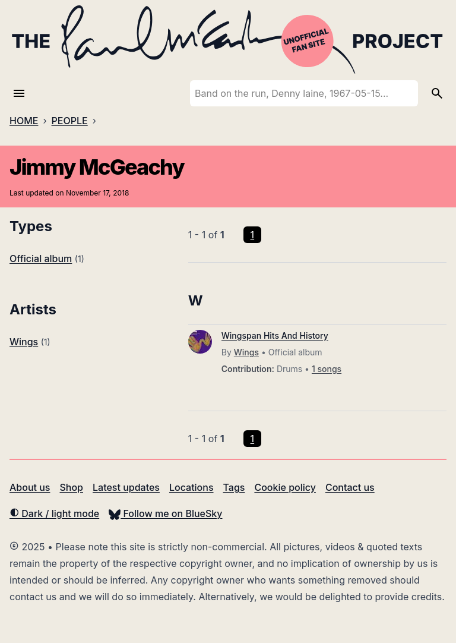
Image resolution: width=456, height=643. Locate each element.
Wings (24, 342)
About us (30, 487)
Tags (234, 487)
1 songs (326, 369)
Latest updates (126, 487)
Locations (191, 487)
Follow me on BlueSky (165, 513)
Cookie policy (284, 487)
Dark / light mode (54, 513)
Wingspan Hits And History (274, 335)
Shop (71, 487)
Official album (41, 258)
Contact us (350, 487)
